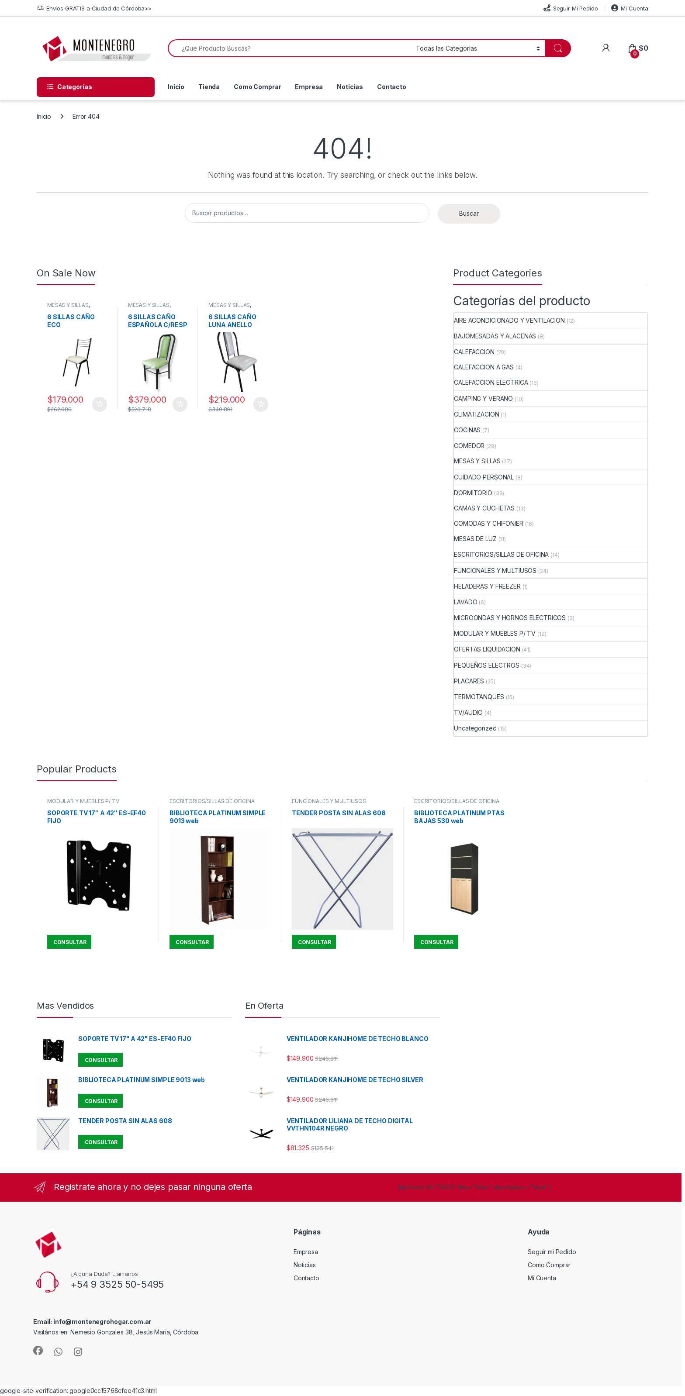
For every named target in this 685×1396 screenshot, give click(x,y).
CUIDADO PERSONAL (484, 477)
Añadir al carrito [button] (99, 404)
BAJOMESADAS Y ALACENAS (495, 336)
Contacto (391, 86)
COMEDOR (469, 445)
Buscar (469, 213)
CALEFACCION (474, 351)
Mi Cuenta (629, 8)
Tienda (209, 86)
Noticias (350, 86)
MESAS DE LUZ (475, 538)
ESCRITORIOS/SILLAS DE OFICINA (501, 554)
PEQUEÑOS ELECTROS (486, 665)
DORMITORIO (473, 492)
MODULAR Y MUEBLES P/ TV (495, 633)
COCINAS (467, 430)
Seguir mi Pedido (552, 1251)
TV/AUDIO (468, 712)
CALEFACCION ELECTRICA (491, 382)
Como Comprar (257, 86)
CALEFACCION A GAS (484, 367)
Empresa (309, 86)
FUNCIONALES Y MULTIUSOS (495, 570)
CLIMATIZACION (476, 414)
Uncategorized (475, 728)
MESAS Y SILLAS (68, 305)
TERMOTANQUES (479, 696)
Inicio (176, 86)
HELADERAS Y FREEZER (487, 586)
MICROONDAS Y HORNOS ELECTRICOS (510, 617)
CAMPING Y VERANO (483, 398)
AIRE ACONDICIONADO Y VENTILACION (509, 320)
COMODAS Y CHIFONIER (488, 523)
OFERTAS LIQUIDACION (487, 649)
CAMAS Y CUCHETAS (484, 508)
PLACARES (469, 681)
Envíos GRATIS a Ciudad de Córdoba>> (94, 8)
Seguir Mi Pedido (570, 8)
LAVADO (465, 602)
